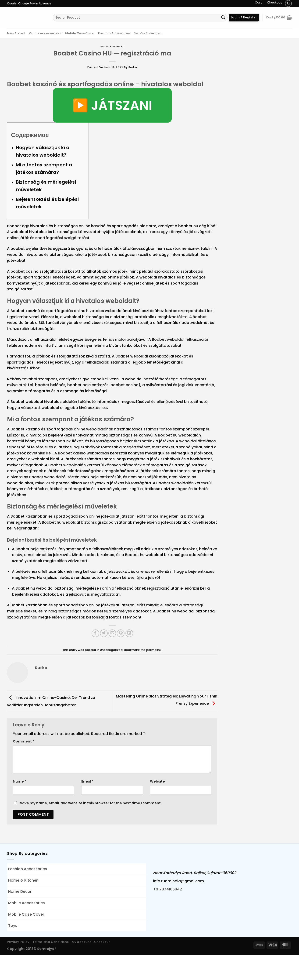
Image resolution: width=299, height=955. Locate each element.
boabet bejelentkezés (31, 248)
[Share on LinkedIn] (129, 633)
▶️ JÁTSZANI (112, 105)
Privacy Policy (18, 942)
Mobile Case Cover (80, 33)
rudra (132, 67)
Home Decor (20, 891)
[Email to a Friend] (112, 633)
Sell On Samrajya (147, 33)
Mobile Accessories (45, 33)
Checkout (274, 2)
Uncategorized (112, 46)
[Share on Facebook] (95, 633)
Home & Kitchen (23, 880)
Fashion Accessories (114, 33)
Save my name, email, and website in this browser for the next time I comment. (91, 803)
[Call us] (288, 3)
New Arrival (16, 33)
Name (19, 781)
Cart (258, 2)
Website (157, 781)
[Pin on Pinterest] (121, 633)
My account (81, 942)
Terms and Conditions (50, 942)
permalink (153, 650)
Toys (12, 925)
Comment (23, 741)
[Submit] (223, 18)
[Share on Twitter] (104, 633)
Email (87, 781)
